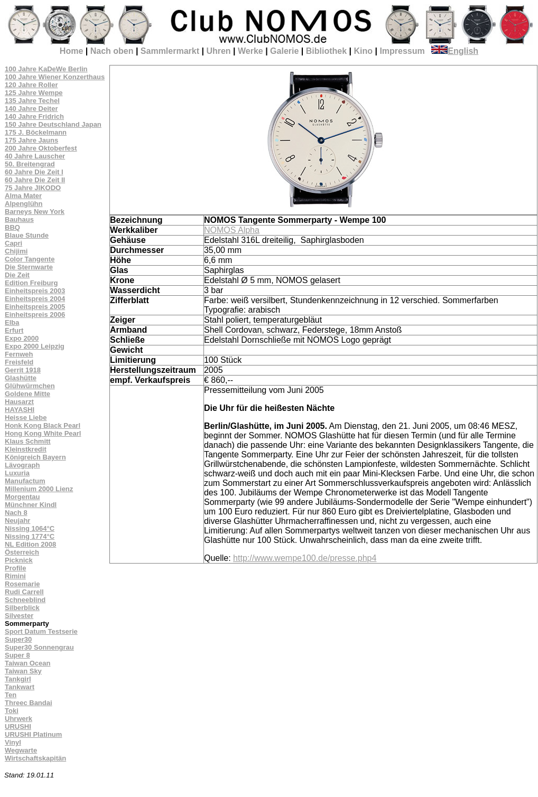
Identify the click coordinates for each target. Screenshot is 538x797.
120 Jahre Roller (31, 85)
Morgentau (22, 497)
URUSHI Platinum (33, 734)
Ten (10, 695)
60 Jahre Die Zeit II (35, 180)
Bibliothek (326, 50)
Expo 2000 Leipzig (34, 346)
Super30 (18, 639)
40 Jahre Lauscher (35, 156)
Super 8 (17, 655)
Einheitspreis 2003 (35, 291)
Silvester (19, 616)
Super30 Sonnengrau (39, 647)
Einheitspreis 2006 (35, 314)
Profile (15, 568)
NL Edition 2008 (30, 544)
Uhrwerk (18, 719)
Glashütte (20, 378)
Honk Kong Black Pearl (42, 425)
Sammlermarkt (170, 50)
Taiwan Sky (23, 671)
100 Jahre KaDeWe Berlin (46, 69)
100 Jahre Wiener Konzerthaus (55, 77)
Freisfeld (19, 362)
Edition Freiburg (31, 283)
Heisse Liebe (26, 417)
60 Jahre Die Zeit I (34, 172)
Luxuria (17, 473)
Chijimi (16, 251)
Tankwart (19, 687)
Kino (363, 50)
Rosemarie (22, 584)
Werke (250, 50)
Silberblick (22, 608)
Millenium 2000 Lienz (39, 489)
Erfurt (14, 330)
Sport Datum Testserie (41, 631)
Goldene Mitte (27, 394)
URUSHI (18, 726)
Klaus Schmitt (28, 441)
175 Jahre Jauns (31, 140)
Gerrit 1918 (23, 370)
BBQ (12, 227)
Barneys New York (34, 211)
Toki (11, 711)
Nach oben (112, 50)
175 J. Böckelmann (36, 132)
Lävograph (22, 465)
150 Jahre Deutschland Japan (53, 124)
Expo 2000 (22, 338)
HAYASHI (19, 410)
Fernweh (19, 354)
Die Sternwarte (29, 267)
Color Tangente (29, 259)
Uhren (218, 50)
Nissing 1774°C (29, 536)
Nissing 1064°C (29, 528)
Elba (12, 322)
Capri (13, 243)
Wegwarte (21, 750)
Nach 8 (16, 513)
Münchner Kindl (31, 505)
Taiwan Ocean (27, 663)
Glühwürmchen (30, 386)
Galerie (284, 50)
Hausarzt (19, 402)
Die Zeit (17, 275)
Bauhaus (19, 219)
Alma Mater (23, 196)
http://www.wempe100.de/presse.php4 (304, 558)
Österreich (22, 552)
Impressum (401, 50)
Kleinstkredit (26, 449)
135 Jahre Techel (32, 101)
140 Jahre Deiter (31, 108)
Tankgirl (18, 679)
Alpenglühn (24, 204)
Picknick (19, 560)
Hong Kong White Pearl (43, 433)
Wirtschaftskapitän (35, 758)
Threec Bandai (28, 703)
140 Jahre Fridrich (34, 116)
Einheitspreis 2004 (35, 299)
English (454, 50)
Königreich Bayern (35, 457)
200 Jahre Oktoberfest (41, 148)
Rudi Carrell (24, 592)
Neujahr (17, 520)
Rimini (15, 576)
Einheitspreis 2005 (35, 307)
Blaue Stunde (27, 235)
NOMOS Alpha (231, 230)
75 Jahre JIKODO (33, 188)
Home (71, 50)
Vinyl (13, 742)
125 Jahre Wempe (34, 93)
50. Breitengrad (30, 164)
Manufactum (25, 481)
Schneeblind (25, 600)
